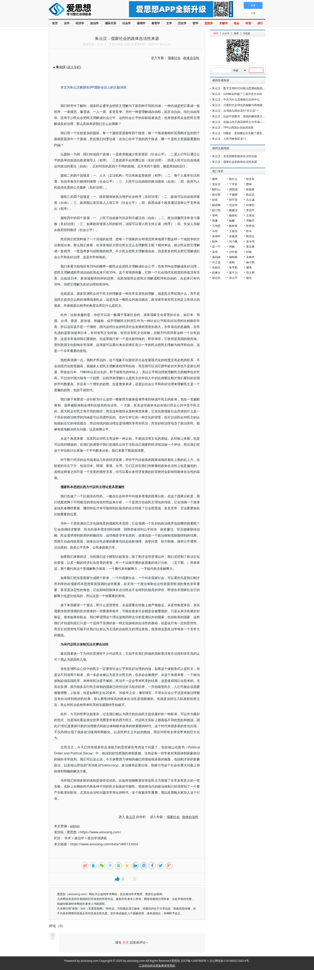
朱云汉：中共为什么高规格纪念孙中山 (236, 99)
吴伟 (215, 252)
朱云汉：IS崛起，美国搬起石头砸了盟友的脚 (240, 133)
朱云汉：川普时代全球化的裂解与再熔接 (237, 105)
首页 (55, 23)
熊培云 (250, 236)
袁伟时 (216, 236)
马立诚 (250, 200)
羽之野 (250, 272)
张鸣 (215, 215)
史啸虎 (233, 236)
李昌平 (250, 210)
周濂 (215, 220)
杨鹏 (232, 220)
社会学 (126, 23)
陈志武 (250, 194)
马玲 (215, 231)
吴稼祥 (250, 257)
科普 (248, 23)
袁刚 (232, 262)
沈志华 (233, 205)
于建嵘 (233, 194)
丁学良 (233, 184)
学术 (67, 838)
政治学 (94, 23)
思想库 (208, 23)
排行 (260, 23)
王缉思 (216, 226)
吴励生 (216, 267)
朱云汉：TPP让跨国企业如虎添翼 (233, 127)
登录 (125, 942)
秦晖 (215, 179)
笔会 (236, 23)
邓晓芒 (250, 220)
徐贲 (215, 200)
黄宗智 (216, 194)
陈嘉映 (250, 189)
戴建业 (233, 210)
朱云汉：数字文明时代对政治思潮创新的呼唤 (240, 88)
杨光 (249, 278)
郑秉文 (216, 272)
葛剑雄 (216, 257)
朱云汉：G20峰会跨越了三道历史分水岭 (237, 94)
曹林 (249, 184)
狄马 (249, 231)
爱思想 (81, 10)
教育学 (156, 23)
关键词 (223, 23)
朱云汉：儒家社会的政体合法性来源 (234, 162)
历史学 (182, 23)
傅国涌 (233, 189)
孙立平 (233, 278)
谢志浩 (216, 278)
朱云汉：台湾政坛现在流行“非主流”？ (235, 111)
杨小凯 (250, 262)
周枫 (232, 246)
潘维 (249, 267)
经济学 (80, 23)
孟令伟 (250, 241)
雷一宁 (216, 246)
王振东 (233, 231)
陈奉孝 (233, 226)
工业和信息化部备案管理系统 (157, 965)
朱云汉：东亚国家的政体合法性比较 (234, 156)
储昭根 (233, 257)
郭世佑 (250, 226)
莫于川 (233, 272)
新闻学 (141, 23)
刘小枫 (233, 241)
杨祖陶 (216, 205)
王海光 (250, 215)
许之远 (216, 262)
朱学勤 (233, 267)
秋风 (215, 241)
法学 (66, 23)
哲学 (195, 23)
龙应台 (216, 184)
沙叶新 (233, 252)
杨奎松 (233, 215)
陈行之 (233, 179)
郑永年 (250, 179)
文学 (169, 23)
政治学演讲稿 (97, 838)
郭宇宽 (233, 200)
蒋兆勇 (250, 246)
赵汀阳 (216, 210)
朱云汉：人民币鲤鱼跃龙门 (229, 139)
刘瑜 (249, 252)
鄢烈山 (216, 189)
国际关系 (110, 23)
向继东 (250, 205)
